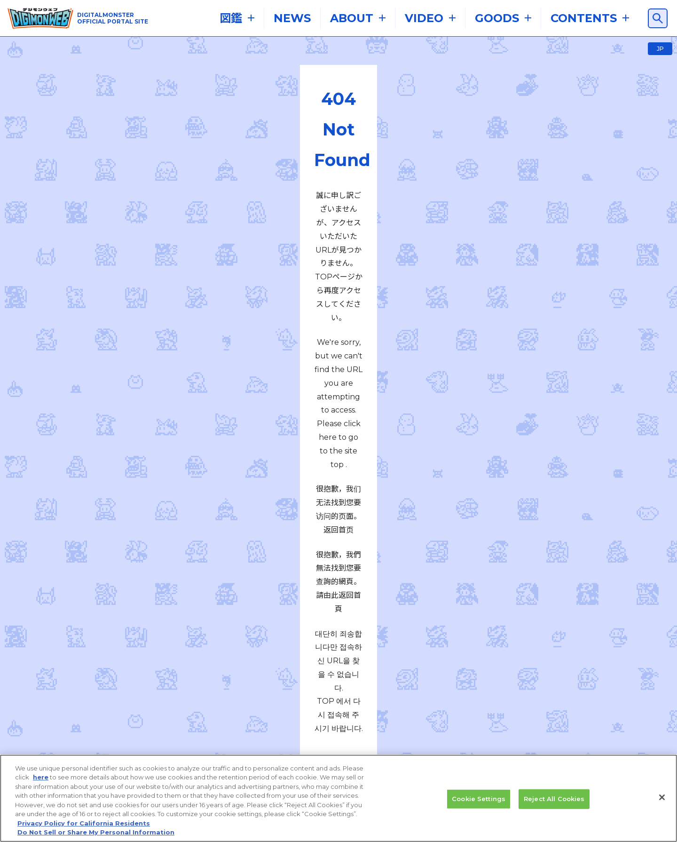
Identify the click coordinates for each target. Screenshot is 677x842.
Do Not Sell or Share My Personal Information (95, 837)
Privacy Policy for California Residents (83, 827)
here (40, 782)
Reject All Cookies (554, 803)
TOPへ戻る (338, 366)
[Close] (662, 801)
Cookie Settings (478, 803)
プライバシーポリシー (312, 686)
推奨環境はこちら (175, 663)
